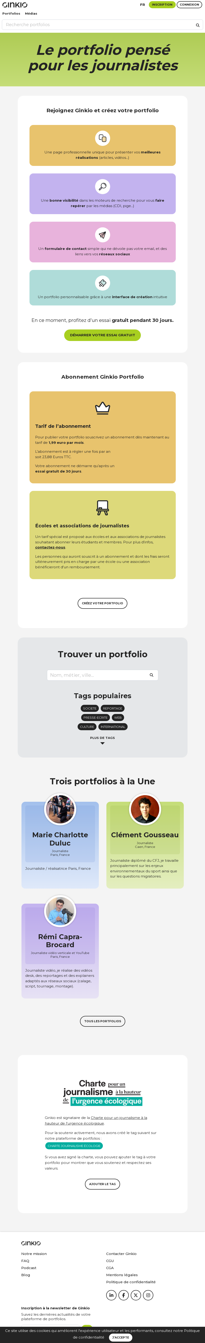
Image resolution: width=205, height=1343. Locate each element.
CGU (110, 1261)
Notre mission (34, 1253)
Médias (31, 13)
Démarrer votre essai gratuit (102, 335)
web (118, 717)
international (113, 727)
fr (142, 4)
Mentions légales (122, 1275)
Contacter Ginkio (121, 1253)
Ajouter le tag (102, 1184)
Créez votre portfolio (102, 603)
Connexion (189, 4)
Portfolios (11, 13)
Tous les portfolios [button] (102, 1021)
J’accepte (120, 1337)
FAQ (25, 1261)
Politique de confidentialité (131, 1282)
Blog (25, 1275)
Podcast (28, 1268)
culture (87, 727)
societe (89, 708)
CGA (110, 1268)
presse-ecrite (96, 717)
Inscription (162, 4)
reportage (112, 708)
